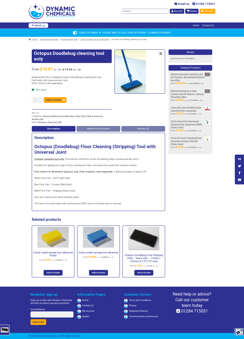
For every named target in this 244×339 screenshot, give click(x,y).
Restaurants (38, 119)
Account (177, 11)
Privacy (132, 305)
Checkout (207, 11)
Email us (181, 4)
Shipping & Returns (138, 311)
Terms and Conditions (140, 300)
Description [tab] (53, 128)
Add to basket (53, 100)
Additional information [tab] (98, 128)
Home (196, 25)
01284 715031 (203, 4)
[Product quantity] (37, 100)
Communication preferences (143, 316)
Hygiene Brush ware (69, 39)
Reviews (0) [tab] (143, 128)
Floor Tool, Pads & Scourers (89, 116)
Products (37, 25)
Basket (192, 11)
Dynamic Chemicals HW (49, 122)
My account (88, 311)
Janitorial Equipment (49, 39)
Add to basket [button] (53, 272)
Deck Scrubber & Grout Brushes (95, 39)
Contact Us (208, 25)
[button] (160, 53)
